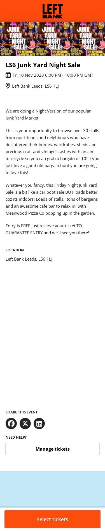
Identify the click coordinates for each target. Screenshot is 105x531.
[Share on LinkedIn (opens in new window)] (39, 423)
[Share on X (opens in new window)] (25, 423)
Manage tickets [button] (53, 449)
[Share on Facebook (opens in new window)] (11, 423)
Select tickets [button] (52, 519)
